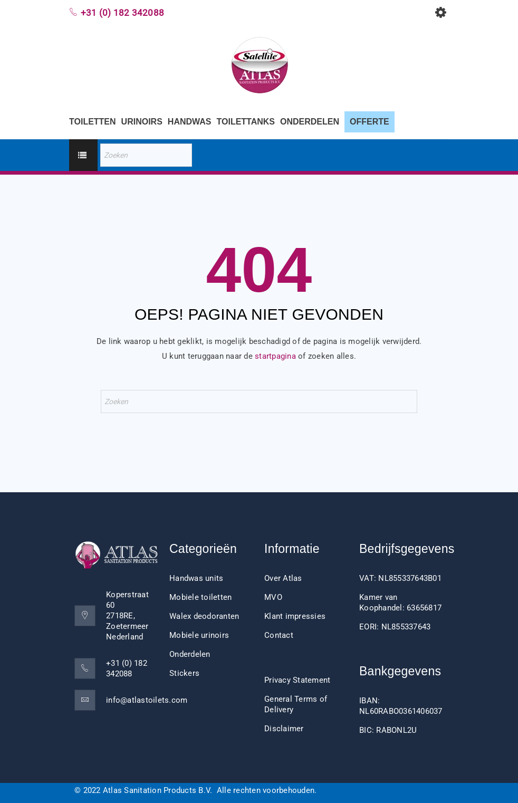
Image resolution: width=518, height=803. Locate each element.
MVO (273, 597)
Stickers (184, 673)
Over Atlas (283, 578)
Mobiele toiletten (200, 597)
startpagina (275, 356)
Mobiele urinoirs (199, 635)
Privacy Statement (297, 680)
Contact (278, 635)
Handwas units (196, 578)
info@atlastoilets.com (146, 700)
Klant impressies (294, 616)
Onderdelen (189, 654)
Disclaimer (284, 728)
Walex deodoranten (204, 616)
